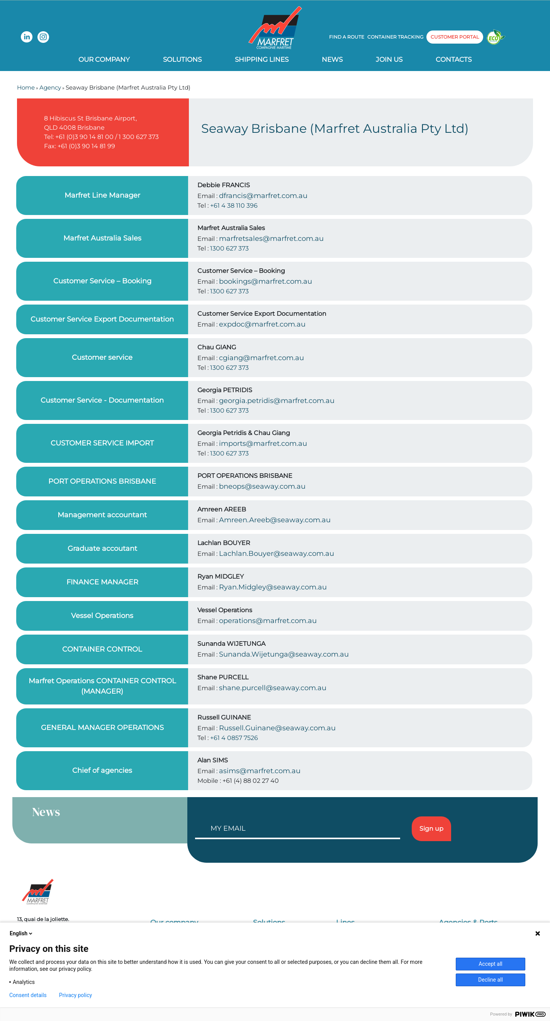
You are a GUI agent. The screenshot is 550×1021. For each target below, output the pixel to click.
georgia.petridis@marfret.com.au (276, 400)
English (22, 933)
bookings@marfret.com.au (265, 281)
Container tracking (395, 37)
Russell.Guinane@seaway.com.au (277, 728)
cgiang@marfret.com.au (261, 358)
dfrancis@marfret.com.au (263, 195)
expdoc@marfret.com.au (262, 324)
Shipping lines (262, 59)
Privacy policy (75, 995)
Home (26, 87)
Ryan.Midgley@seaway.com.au (273, 587)
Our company (104, 59)
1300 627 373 (229, 248)
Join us (389, 59)
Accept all (490, 964)
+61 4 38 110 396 (234, 205)
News (332, 59)
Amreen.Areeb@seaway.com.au (275, 520)
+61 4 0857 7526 (234, 738)
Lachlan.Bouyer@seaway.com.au (276, 553)
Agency (50, 87)
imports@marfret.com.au (263, 443)
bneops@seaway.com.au (262, 486)
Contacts (454, 59)
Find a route (346, 37)
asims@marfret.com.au (259, 771)
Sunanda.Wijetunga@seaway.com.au (284, 654)
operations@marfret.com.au (268, 620)
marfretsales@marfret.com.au (271, 238)
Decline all (490, 980)
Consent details (28, 995)
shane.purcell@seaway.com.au (272, 688)
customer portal (455, 37)
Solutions (182, 59)
